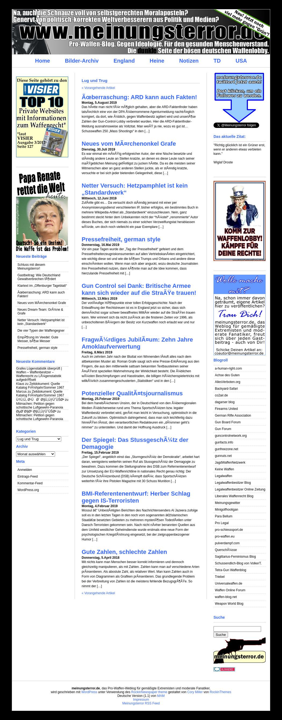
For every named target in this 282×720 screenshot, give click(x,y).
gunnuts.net (223, 456)
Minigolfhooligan (226, 509)
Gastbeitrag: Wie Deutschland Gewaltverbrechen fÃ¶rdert (38, 277)
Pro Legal (222, 523)
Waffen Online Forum (230, 590)
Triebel (220, 577)
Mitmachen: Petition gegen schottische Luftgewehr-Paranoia (39, 405)
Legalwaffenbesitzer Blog (233, 483)
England (124, 61)
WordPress (89, 692)
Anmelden (24, 470)
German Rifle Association (233, 415)
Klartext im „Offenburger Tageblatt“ (42, 286)
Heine (157, 61)
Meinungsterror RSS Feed (141, 703)
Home (42, 61)
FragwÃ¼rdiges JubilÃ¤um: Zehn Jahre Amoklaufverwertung (137, 343)
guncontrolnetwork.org (231, 436)
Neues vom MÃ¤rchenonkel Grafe (41, 303)
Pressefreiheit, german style (37, 348)
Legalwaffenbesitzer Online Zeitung (240, 489)
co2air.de (221, 395)
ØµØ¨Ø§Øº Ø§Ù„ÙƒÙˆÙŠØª (36, 411)
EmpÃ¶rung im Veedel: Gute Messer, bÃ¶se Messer (37, 339)
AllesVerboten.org (227, 382)
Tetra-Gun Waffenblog (230, 570)
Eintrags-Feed (27, 476)
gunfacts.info (224, 442)
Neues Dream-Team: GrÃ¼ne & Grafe (40, 311)
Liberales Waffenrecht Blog (234, 496)
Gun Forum (223, 429)
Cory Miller (195, 692)
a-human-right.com (228, 368)
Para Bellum (223, 516)
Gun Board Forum (228, 422)
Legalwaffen (223, 476)
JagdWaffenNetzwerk (230, 462)
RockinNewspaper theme (149, 692)
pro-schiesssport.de (229, 530)
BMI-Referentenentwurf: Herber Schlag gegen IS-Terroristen (136, 497)
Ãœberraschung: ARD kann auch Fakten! (41, 294)
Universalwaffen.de (228, 583)
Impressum (141, 699)
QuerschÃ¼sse (226, 550)
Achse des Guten (227, 375)
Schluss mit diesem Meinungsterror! (31, 266)
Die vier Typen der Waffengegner (40, 330)
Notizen (188, 61)
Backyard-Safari (226, 389)
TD (217, 61)
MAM (161, 696)
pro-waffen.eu (224, 536)
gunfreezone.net (226, 449)
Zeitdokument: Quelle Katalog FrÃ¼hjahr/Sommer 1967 (40, 385)
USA (241, 61)
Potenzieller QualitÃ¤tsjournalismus (132, 393)
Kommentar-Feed (29, 483)
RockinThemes (220, 692)
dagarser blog (224, 402)
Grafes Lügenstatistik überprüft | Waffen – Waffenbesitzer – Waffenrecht (39, 372)
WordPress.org (28, 490)
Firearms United (226, 409)
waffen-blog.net (226, 597)
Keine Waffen (224, 469)
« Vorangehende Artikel (98, 88)
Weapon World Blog (229, 604)
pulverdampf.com (227, 543)
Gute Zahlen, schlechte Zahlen (124, 552)
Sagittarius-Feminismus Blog (235, 556)
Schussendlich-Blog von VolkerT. (238, 563)
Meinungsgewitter (227, 503)
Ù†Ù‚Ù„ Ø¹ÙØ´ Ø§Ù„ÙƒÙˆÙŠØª (40, 400)
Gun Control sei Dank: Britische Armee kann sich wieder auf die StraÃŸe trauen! (139, 289)
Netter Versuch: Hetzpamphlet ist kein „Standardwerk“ (40, 322)
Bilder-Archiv (82, 61)
